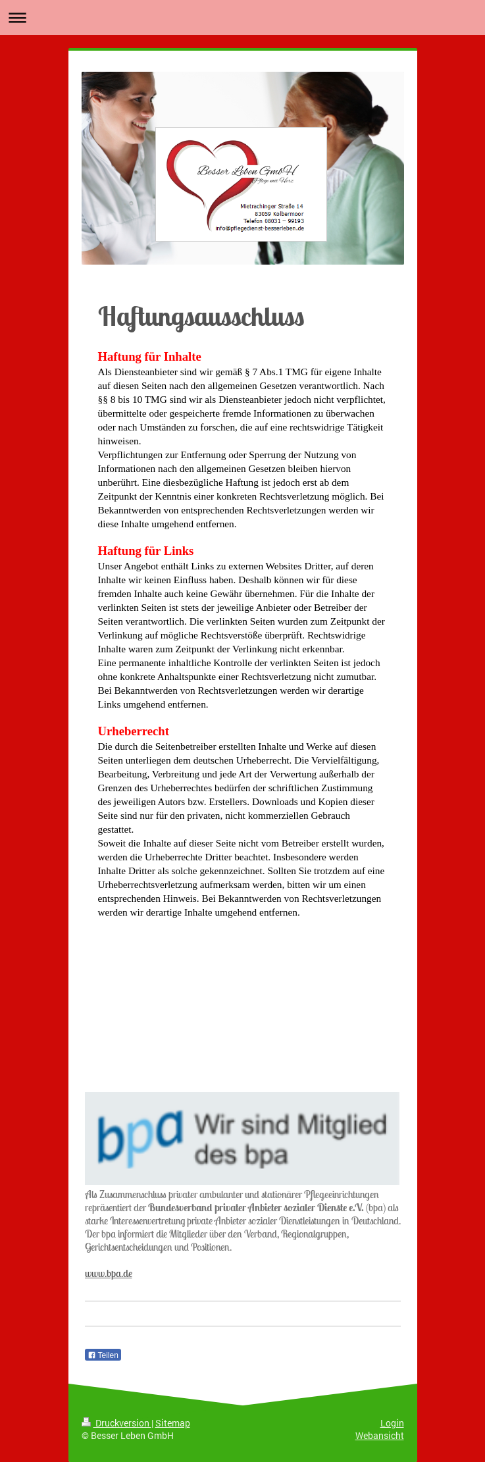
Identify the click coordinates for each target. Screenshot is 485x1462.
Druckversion (116, 1423)
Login (392, 1423)
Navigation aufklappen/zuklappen (242, 17)
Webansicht (379, 1435)
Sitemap (172, 1423)
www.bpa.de (108, 1273)
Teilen (103, 1355)
